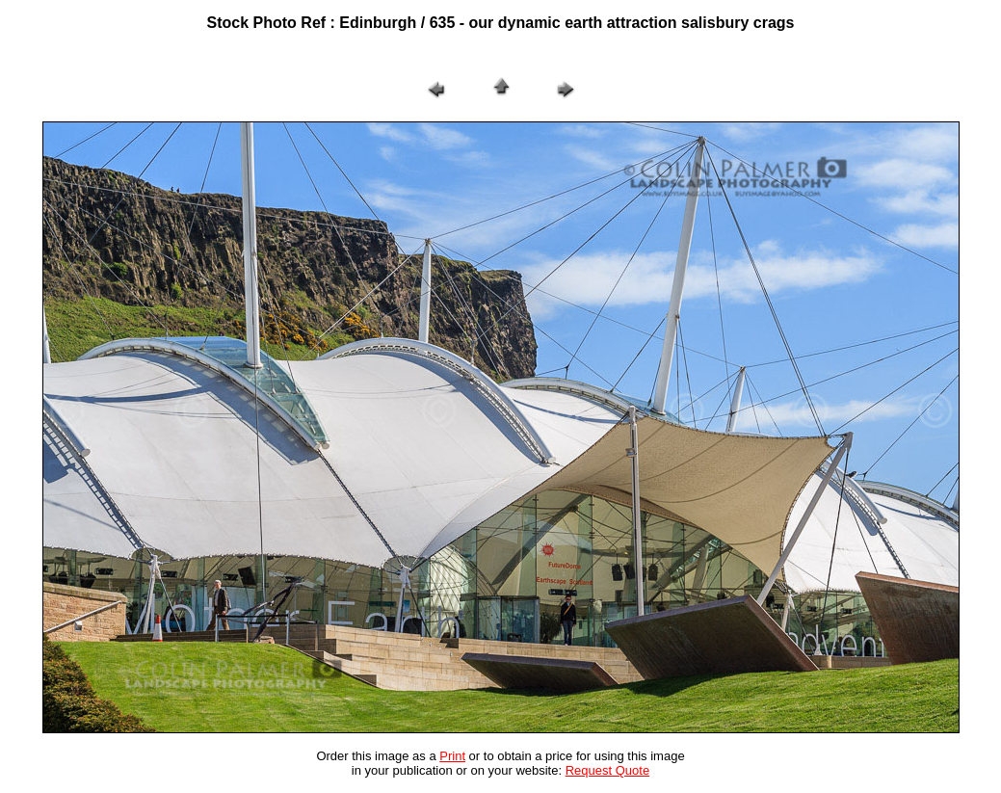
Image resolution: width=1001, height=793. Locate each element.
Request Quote (607, 770)
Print (452, 756)
